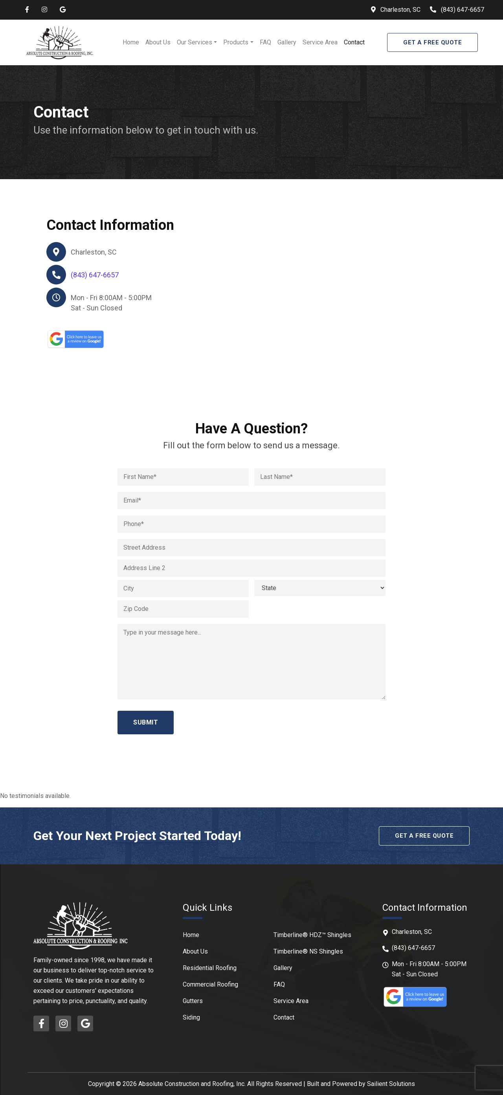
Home (131, 42)
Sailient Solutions (391, 1083)
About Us (158, 42)
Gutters (193, 1001)
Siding (191, 1017)
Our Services (194, 42)
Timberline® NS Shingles (308, 951)
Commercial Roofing (210, 984)
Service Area (320, 42)
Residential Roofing (210, 968)
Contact (354, 42)
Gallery (286, 42)
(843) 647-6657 (462, 9)
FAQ (265, 42)
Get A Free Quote (432, 42)
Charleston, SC (399, 9)
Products (235, 42)
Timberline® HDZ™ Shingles (312, 935)
